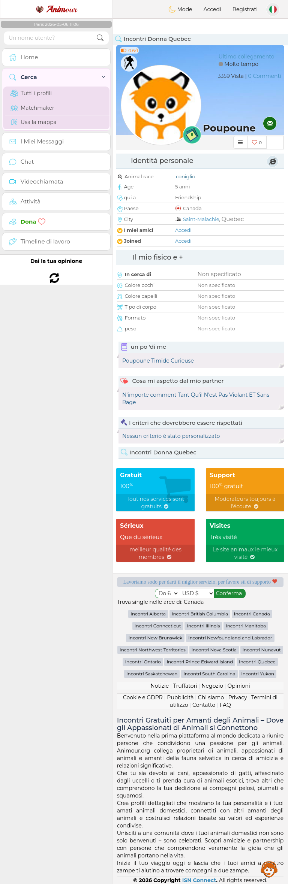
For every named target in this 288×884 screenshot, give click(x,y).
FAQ (225, 705)
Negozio (212, 685)
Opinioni (238, 685)
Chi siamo (211, 697)
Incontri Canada (252, 614)
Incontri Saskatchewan (152, 673)
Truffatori (185, 685)
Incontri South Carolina (209, 673)
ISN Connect (199, 880)
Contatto (203, 705)
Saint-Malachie (201, 219)
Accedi (212, 9)
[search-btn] (100, 38)
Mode (180, 9)
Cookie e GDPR (143, 697)
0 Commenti (264, 76)
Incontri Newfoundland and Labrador (230, 638)
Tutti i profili (31, 93)
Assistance (269, 869)
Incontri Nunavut (262, 650)
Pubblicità (180, 697)
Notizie (159, 685)
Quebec (233, 218)
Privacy (237, 697)
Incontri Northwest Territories (153, 650)
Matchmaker (32, 108)
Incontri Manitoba (246, 626)
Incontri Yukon (257, 673)
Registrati (245, 9)
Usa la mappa (33, 122)
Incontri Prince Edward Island (199, 661)
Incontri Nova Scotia (214, 650)
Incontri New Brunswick (155, 638)
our (56, 9)
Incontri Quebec (257, 661)
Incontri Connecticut (158, 626)
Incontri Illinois (203, 626)
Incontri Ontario (142, 661)
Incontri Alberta (148, 614)
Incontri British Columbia (200, 614)
